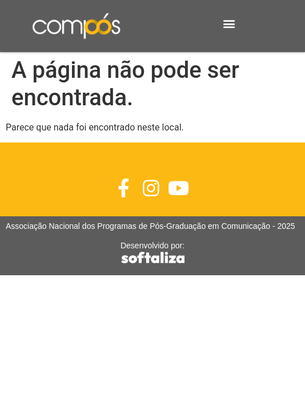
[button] (228, 23)
